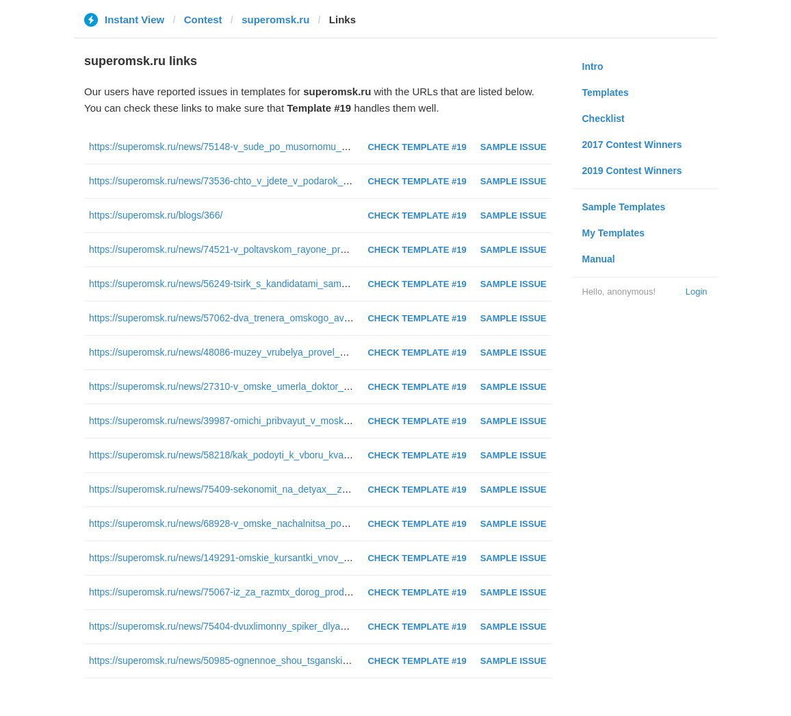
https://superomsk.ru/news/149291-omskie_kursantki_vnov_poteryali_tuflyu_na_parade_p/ (280, 557)
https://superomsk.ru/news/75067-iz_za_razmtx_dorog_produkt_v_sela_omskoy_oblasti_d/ (281, 592)
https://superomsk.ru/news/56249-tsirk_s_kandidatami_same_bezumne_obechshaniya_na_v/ (286, 283)
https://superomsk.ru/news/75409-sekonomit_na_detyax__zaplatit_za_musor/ (253, 489)
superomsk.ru (275, 19)
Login (697, 291)
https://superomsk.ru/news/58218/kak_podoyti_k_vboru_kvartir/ (223, 454)
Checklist (603, 118)
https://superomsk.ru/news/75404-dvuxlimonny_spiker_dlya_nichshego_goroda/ (258, 626)
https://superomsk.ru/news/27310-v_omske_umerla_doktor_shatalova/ (238, 386)
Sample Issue (513, 147)
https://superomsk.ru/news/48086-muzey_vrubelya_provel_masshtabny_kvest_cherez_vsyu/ (285, 352)
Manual (598, 259)
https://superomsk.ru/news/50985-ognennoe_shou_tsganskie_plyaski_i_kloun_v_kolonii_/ (279, 660)
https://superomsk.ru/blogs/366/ (155, 215)
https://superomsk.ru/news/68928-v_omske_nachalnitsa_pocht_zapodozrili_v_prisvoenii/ (276, 523)
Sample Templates (624, 206)
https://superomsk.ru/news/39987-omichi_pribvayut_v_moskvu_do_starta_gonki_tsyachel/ (279, 420)
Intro (593, 66)
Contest (203, 19)
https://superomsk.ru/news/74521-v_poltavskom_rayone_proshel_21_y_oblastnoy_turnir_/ (280, 249)
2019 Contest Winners (632, 170)
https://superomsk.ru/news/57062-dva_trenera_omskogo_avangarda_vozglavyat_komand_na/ (288, 317)
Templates (605, 92)
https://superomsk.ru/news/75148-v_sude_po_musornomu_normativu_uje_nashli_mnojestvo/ (286, 146)
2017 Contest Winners (632, 144)
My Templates (613, 232)
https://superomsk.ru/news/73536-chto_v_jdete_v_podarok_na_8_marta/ (243, 180)
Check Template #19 (416, 147)
